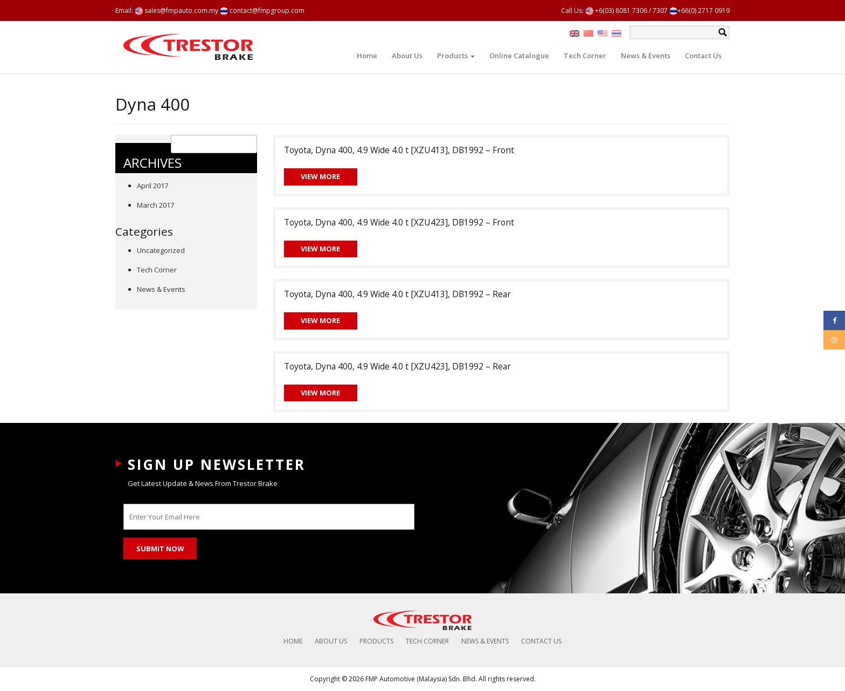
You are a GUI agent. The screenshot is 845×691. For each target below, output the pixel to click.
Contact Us (703, 55)
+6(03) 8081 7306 (616, 10)
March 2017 (155, 205)
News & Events (645, 55)
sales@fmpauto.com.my (176, 10)
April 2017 (152, 185)
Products (456, 55)
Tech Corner (585, 55)
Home (367, 55)
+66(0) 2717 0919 (699, 10)
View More (320, 176)
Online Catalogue (519, 55)
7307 (660, 10)
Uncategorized (161, 250)
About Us (407, 55)
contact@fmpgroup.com (262, 10)
